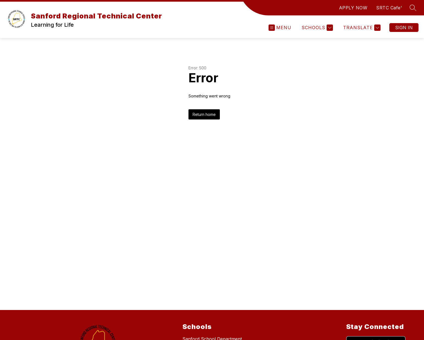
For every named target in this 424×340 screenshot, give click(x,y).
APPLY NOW (353, 7)
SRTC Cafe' (389, 7)
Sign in (404, 27)
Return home (204, 114)
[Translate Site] (361, 27)
